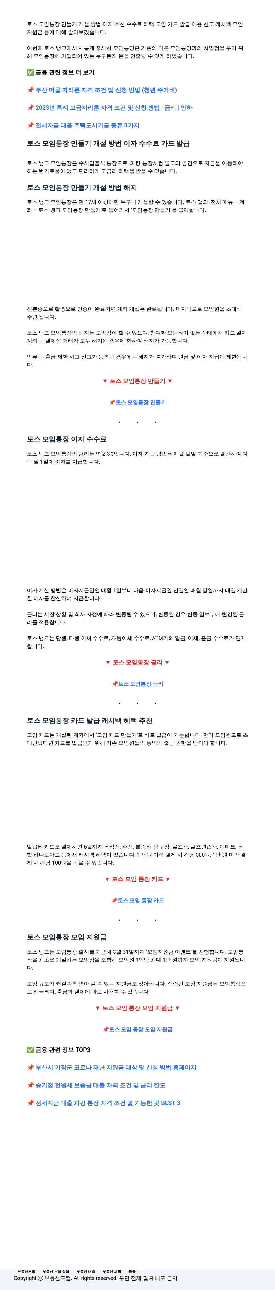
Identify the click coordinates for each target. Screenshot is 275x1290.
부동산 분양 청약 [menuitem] (56, 1272)
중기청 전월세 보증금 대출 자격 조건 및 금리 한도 (100, 1085)
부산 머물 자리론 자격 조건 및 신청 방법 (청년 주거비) (106, 90)
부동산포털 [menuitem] (26, 1272)
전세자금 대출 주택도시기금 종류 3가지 (87, 125)
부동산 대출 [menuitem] (86, 1272)
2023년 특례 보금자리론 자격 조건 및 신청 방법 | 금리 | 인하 (113, 107)
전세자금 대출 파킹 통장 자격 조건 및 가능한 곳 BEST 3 (107, 1102)
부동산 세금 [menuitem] (111, 1272)
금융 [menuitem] (132, 1272)
